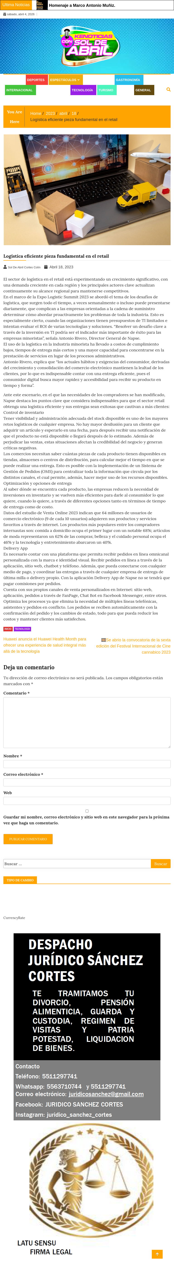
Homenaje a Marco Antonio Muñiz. (82, 5)
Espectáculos (63, 80)
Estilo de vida (97, 80)
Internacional (19, 90)
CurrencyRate (14, 918)
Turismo (106, 90)
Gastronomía (128, 80)
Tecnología (82, 90)
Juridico (14, 100)
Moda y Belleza (52, 90)
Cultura (14, 80)
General (143, 90)
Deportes (36, 80)
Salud (124, 90)
